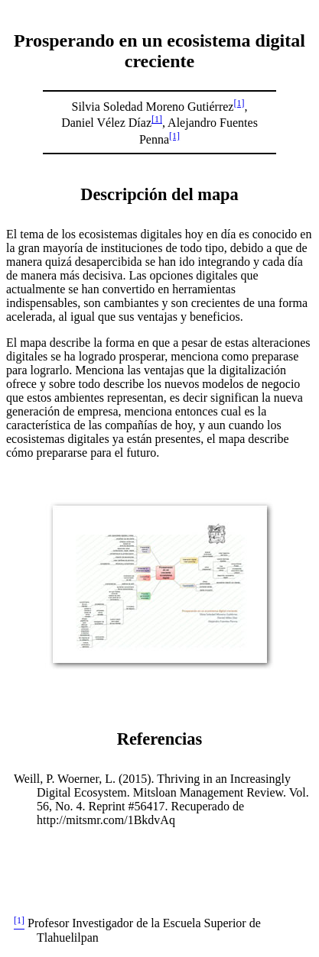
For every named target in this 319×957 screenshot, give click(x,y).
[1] (238, 103)
